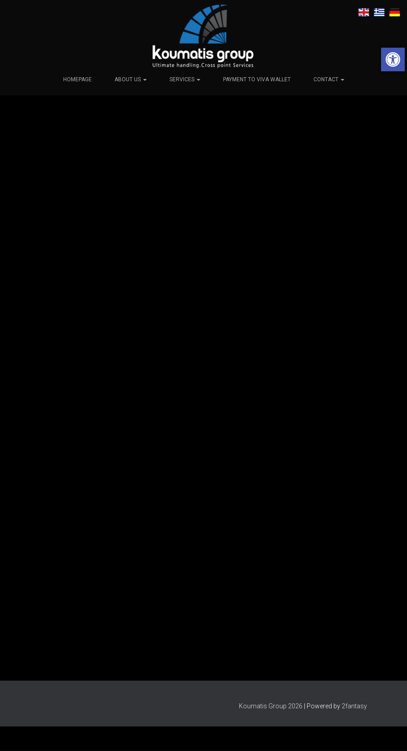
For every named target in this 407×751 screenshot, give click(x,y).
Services (184, 79)
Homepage (77, 79)
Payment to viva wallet (257, 79)
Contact (328, 79)
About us (130, 79)
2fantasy (354, 706)
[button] (393, 59)
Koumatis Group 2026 (271, 706)
